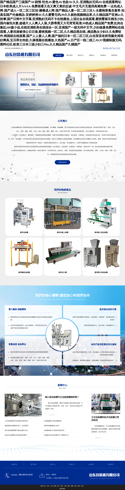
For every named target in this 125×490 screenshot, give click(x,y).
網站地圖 (62, 488)
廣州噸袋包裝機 (24, 272)
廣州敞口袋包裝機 (101, 232)
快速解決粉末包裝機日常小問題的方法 (56, 435)
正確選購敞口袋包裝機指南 (52, 421)
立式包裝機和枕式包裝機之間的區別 (16, 421)
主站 (48, 486)
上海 (51, 486)
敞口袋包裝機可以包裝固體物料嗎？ (62, 397)
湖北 (61, 486)
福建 (72, 486)
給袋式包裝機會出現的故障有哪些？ (16, 435)
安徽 (55, 486)
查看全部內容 (62, 162)
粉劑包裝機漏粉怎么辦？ (52, 425)
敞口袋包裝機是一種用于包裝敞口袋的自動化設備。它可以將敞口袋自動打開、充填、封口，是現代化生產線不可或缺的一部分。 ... (64, 406)
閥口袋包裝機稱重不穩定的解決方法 (16, 430)
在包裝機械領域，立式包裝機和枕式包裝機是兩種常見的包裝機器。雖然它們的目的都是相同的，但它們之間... (105, 429)
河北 (82, 486)
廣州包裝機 (24, 232)
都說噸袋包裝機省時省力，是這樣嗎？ (17, 425)
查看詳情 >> (52, 415)
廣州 (79, 486)
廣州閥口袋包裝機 (101, 272)
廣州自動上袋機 (62, 232)
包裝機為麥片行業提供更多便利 (54, 430)
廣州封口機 (62, 272)
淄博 (68, 486)
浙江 (58, 486)
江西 (65, 486)
